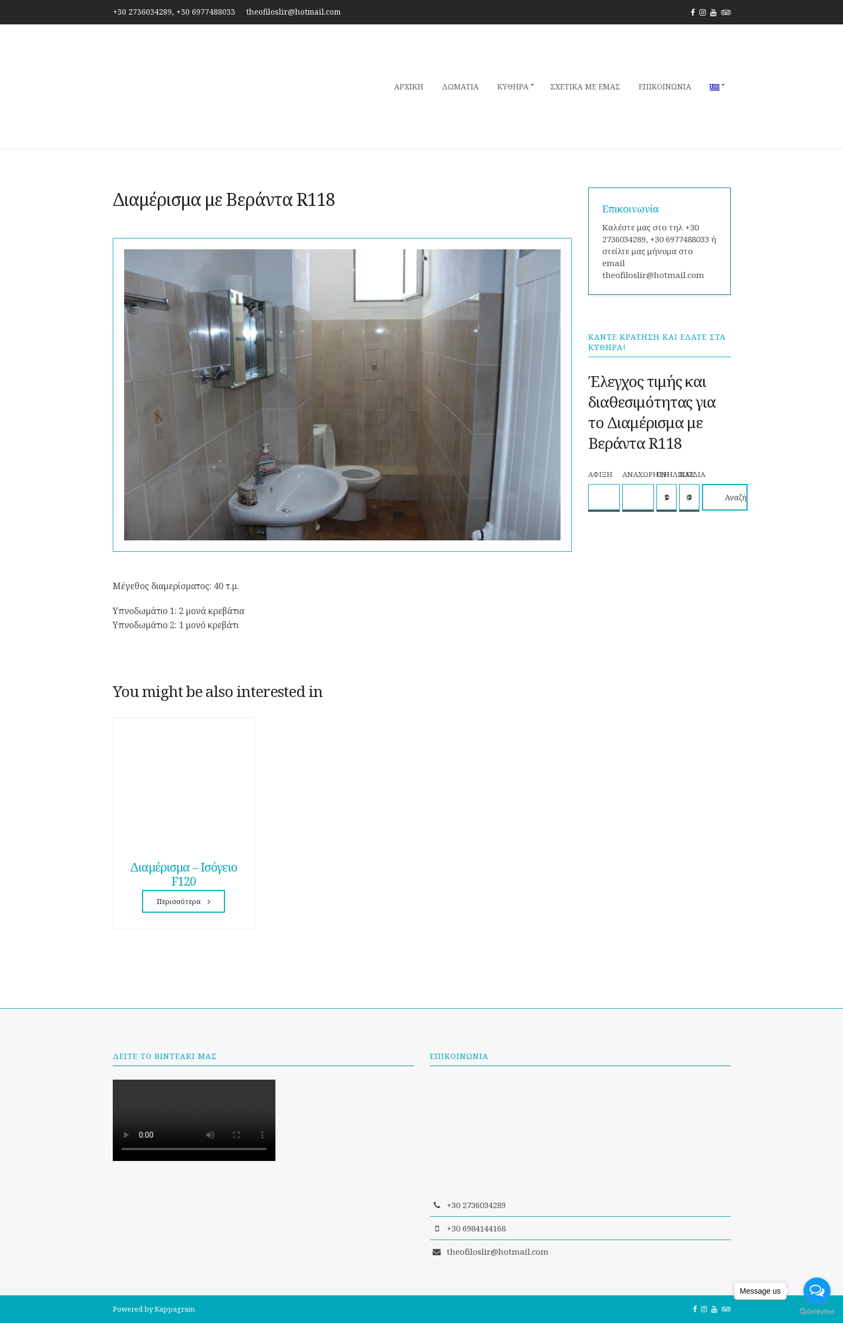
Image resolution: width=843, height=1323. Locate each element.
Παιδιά (692, 474)
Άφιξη (600, 474)
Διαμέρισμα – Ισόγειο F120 (183, 874)
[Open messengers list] (817, 1291)
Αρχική (408, 86)
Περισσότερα (183, 901)
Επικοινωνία (665, 86)
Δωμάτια (460, 86)
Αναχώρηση (646, 474)
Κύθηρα (513, 86)
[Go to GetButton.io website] (817, 1311)
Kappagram (175, 1309)
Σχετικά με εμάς (585, 86)
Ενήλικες (676, 474)
